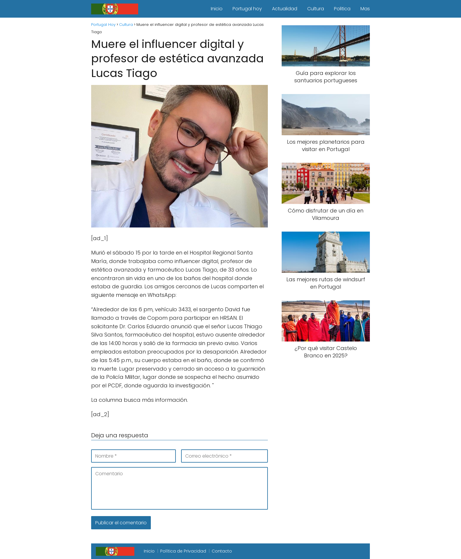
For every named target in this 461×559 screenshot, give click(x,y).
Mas (365, 8)
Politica (342, 8)
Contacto (222, 551)
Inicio (217, 8)
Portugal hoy (247, 8)
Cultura (315, 8)
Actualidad (284, 8)
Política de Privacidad (183, 551)
